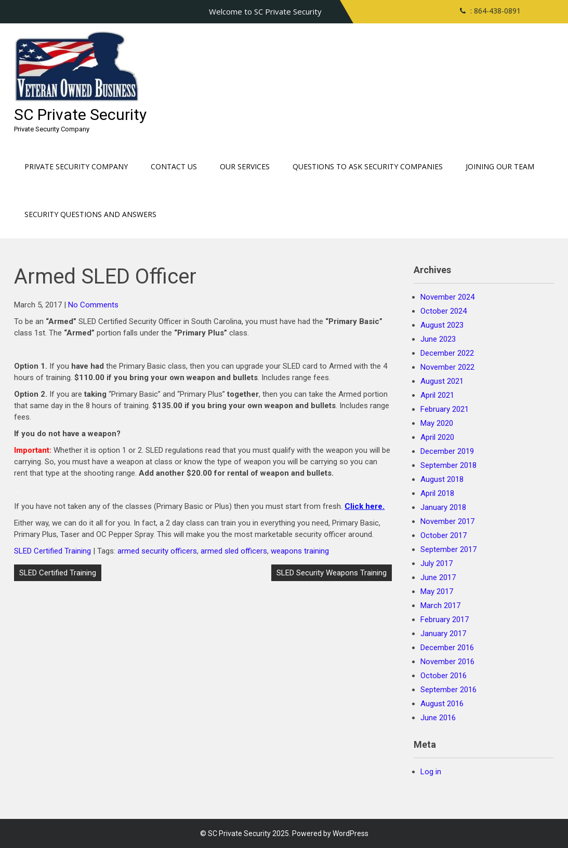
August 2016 (442, 703)
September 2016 (448, 689)
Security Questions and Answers (90, 214)
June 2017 (438, 577)
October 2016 (443, 675)
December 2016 (447, 647)
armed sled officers (234, 551)
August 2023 (442, 325)
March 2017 (440, 605)
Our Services (245, 166)
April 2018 (437, 493)
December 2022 (447, 353)
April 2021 (437, 395)
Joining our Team (500, 166)
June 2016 (438, 717)
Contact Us (174, 166)
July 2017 (436, 563)
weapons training (300, 551)
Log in (430, 771)
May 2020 (436, 423)
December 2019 (447, 451)
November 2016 (447, 661)
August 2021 (442, 381)
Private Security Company (76, 166)
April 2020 (437, 437)
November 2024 (447, 297)
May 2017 (436, 591)
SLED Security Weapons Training (331, 572)
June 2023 (438, 339)
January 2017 (443, 633)
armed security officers (157, 551)
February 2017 (444, 619)
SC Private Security (80, 114)
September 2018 (448, 465)
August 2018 (442, 479)
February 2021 (444, 409)
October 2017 (443, 535)
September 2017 (448, 549)
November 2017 (447, 521)
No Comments (93, 304)
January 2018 (443, 507)
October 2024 (443, 311)
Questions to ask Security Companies (368, 166)
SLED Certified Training (52, 551)
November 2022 (447, 367)
